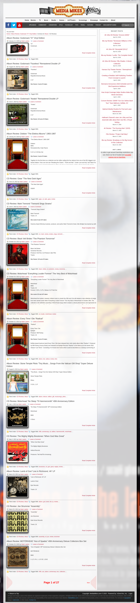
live (51, 501)
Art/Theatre (72, 20)
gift (53, 396)
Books (54, 20)
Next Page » (92, 581)
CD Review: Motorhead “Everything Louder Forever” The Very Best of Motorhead (42, 274)
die (44, 359)
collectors (62, 571)
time (56, 359)
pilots (64, 396)
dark (46, 199)
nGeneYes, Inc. (122, 593)
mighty (56, 466)
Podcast (98, 25)
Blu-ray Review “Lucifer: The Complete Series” (117, 55)
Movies (34, 20)
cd (43, 199)
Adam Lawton (25, 41)
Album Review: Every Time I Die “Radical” (25, 319)
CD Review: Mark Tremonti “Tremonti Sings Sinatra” (29, 204)
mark (42, 234)
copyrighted (127, 598)
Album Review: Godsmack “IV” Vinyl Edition (24, 34)
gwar (49, 199)
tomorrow (62, 269)
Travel (83, 25)
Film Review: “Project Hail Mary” (117, 134)
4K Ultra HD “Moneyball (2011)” (117, 49)
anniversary (45, 431)
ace (43, 571)
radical (48, 359)
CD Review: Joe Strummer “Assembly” (23, 506)
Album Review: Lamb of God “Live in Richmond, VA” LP (31, 471)
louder (43, 314)
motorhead (48, 314)
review (53, 199)
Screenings (84, 20)
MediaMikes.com (95, 593)
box (58, 571)
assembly (41, 536)
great (52, 466)
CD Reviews (20, 59)
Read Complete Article (88, 53)
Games (62, 20)
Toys (76, 25)
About (113, 20)
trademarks (16, 600)
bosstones (42, 466)
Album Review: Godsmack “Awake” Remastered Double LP (32, 99)
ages (40, 199)
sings (55, 234)
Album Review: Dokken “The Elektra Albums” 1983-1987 (31, 134)
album (40, 359)
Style (61, 25)
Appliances (32, 25)
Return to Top (14, 593)
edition (50, 396)
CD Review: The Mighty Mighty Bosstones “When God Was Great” (35, 436)
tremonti (60, 234)
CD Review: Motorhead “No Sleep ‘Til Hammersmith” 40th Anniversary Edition (40, 401)
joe (48, 536)
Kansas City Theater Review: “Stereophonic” (117, 69)
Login (130, 593)
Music (47, 20)
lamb (47, 501)
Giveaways (94, 20)
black (40, 269)
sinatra (51, 234)
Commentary (42, 25)
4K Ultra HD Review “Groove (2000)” (117, 35)
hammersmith (60, 431)
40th (40, 431)
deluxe (45, 396)
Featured (90, 25)
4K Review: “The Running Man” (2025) (117, 128)
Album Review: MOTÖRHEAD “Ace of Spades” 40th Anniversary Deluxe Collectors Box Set (46, 541)
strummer (57, 536)
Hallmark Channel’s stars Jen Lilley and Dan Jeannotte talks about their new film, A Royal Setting (117, 120)
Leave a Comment (38, 41)
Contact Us (105, 20)
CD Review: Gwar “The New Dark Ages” (24, 179)
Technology (69, 25)
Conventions (53, 25)
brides (44, 269)
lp (52, 501)
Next (88, 582)
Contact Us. (32, 600)
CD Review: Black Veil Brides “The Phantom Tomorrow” (31, 239)
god (49, 466)
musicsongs (58, 396)
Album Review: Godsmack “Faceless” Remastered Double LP (33, 64)
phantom (51, 269)
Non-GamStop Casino (109, 25)
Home (27, 20)
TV (41, 20)
